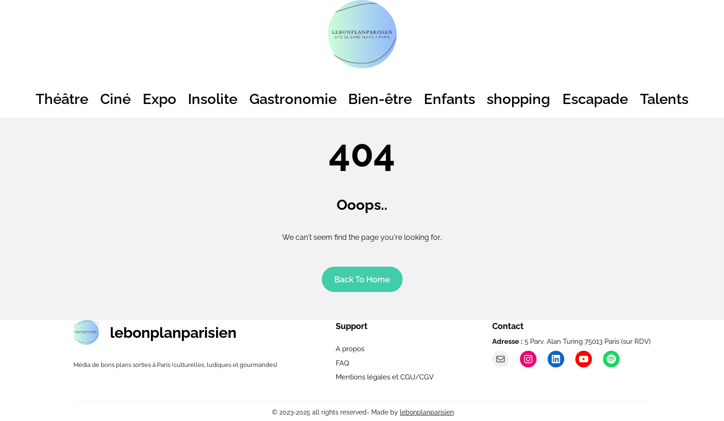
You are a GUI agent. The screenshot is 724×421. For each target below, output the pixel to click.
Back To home (362, 279)
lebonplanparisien (173, 332)
